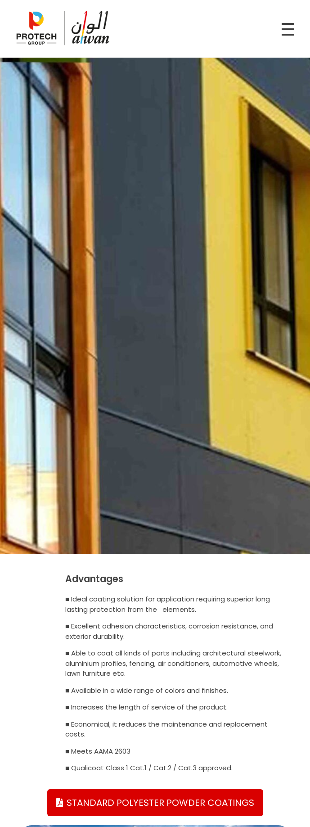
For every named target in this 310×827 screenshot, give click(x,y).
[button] (155, 802)
